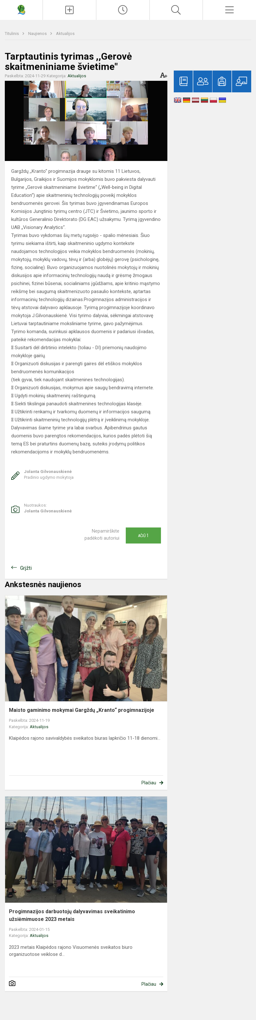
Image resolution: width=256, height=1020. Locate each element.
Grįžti (26, 568)
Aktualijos (65, 33)
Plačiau (148, 782)
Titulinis (12, 33)
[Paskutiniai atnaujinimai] (122, 10)
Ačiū (143, 535)
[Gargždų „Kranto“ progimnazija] (21, 9)
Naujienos (38, 33)
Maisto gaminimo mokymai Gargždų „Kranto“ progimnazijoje (81, 710)
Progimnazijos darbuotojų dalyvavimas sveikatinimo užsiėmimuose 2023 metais (72, 915)
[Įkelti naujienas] (69, 10)
